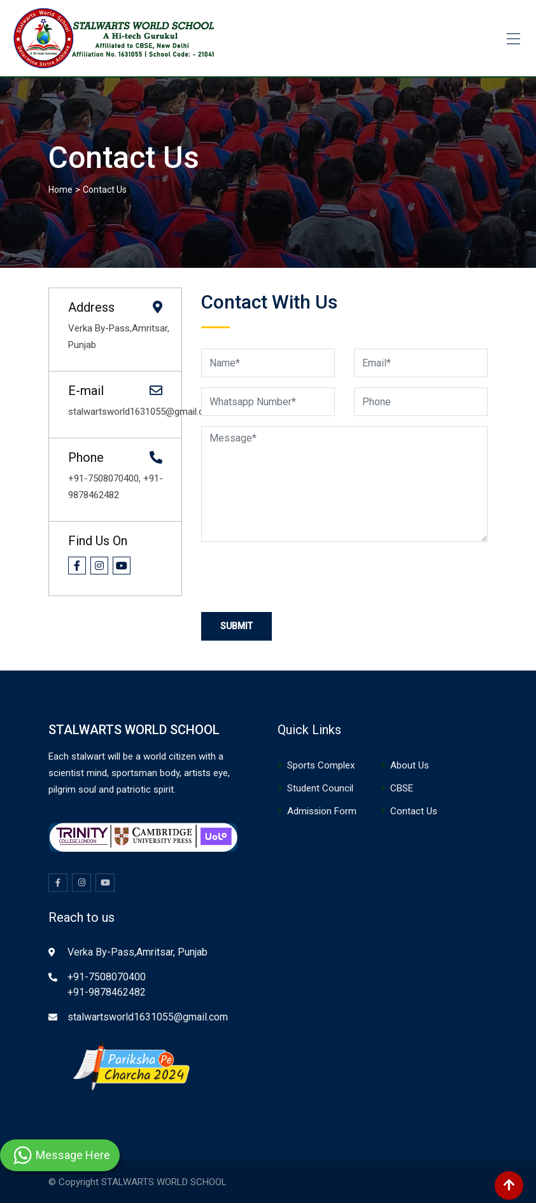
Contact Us (413, 811)
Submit (236, 626)
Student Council (320, 788)
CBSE (401, 788)
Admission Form (321, 811)
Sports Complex (321, 765)
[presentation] (298, 577)
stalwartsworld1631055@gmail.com (147, 1017)
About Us (409, 765)
